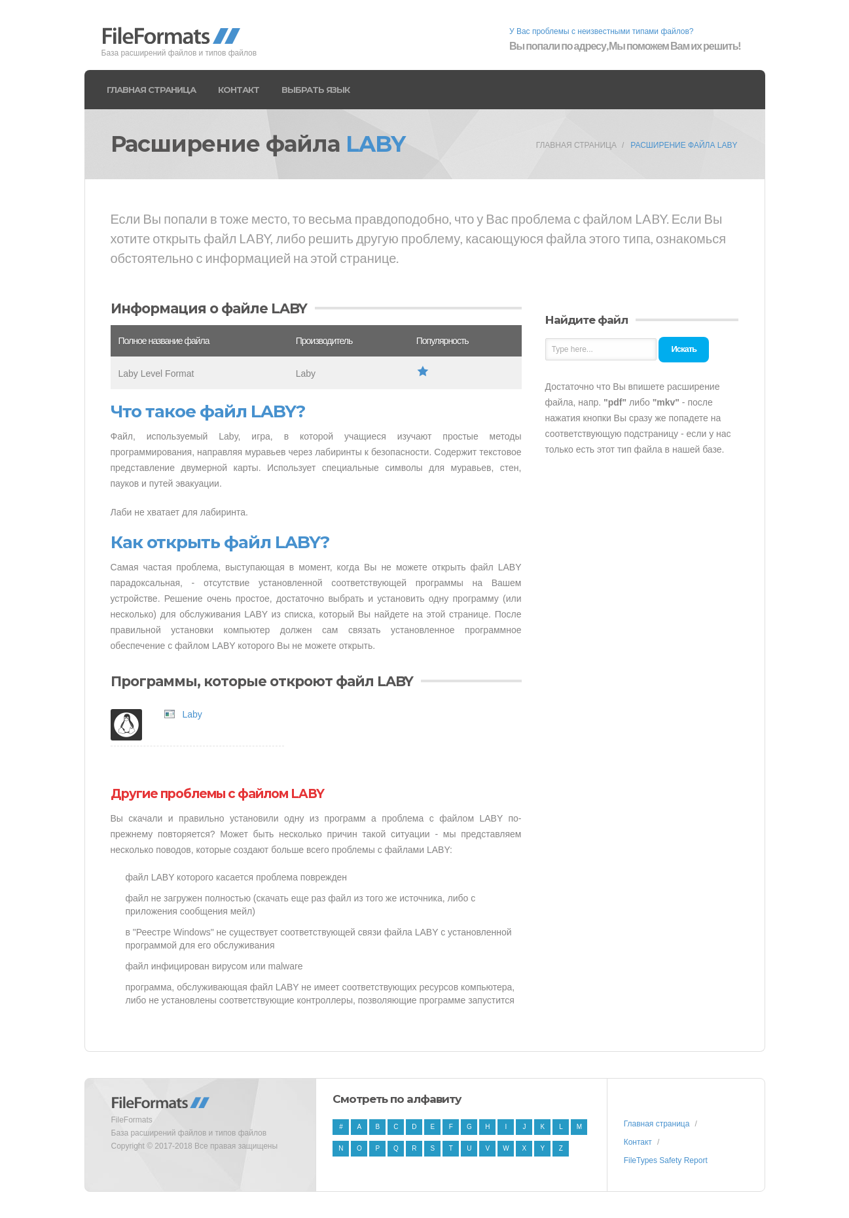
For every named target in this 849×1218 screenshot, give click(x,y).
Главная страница (151, 89)
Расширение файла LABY (683, 145)
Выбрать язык (315, 89)
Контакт (238, 89)
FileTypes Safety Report (666, 1160)
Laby (192, 714)
